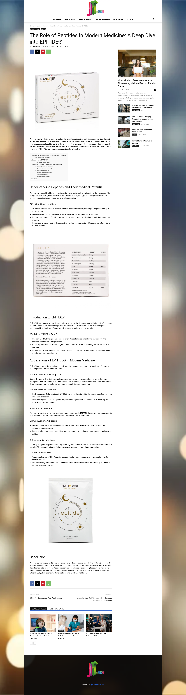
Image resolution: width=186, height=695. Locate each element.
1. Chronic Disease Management (44, 166)
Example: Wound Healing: (43, 176)
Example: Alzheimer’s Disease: (44, 172)
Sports (134, 134)
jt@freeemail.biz (97, 684)
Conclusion (34, 179)
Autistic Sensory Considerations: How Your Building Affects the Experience (41, 636)
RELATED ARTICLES (38, 609)
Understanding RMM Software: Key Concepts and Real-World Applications (94, 599)
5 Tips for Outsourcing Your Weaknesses (46, 598)
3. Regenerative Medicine (42, 174)
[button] (153, 20)
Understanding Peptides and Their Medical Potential (48, 155)
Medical (43, 29)
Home (32, 26)
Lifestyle (89, 630)
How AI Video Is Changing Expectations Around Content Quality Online (142, 119)
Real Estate (135, 146)
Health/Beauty (86, 19)
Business (57, 19)
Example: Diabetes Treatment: (44, 168)
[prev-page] (31, 643)
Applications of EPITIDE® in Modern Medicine (46, 164)
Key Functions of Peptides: (42, 157)
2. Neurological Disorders (42, 170)
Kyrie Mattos (36, 46)
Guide (37, 29)
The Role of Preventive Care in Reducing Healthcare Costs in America (68, 636)
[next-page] (34, 643)
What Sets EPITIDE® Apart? (42, 162)
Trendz (129, 19)
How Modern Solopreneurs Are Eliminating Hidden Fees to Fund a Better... (137, 83)
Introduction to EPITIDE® (39, 160)
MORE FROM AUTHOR (57, 609)
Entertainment (103, 19)
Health (38, 26)
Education (118, 19)
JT (118, 89)
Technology (70, 19)
